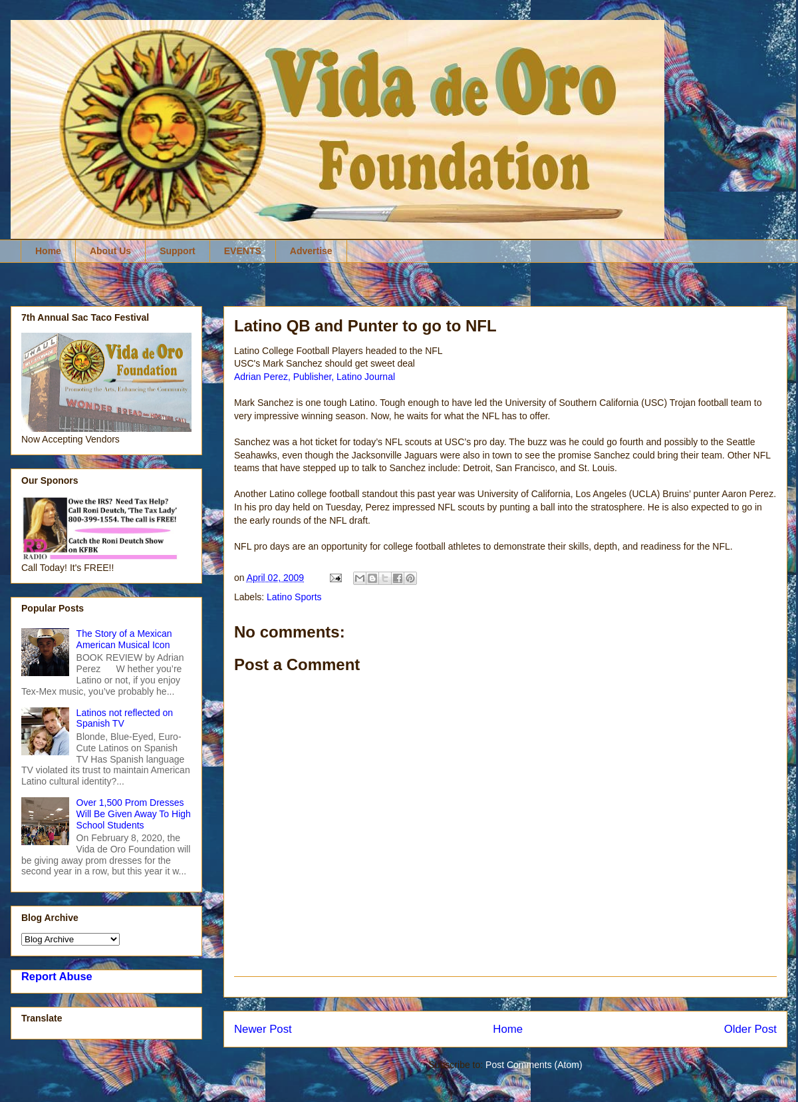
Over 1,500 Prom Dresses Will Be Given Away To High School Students (133, 813)
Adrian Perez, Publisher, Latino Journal (314, 376)
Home (48, 251)
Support (178, 251)
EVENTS (242, 251)
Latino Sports (294, 597)
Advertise (311, 251)
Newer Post (263, 1029)
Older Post (750, 1029)
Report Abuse (56, 976)
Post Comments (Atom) (533, 1064)
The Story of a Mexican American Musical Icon (124, 639)
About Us (110, 251)
